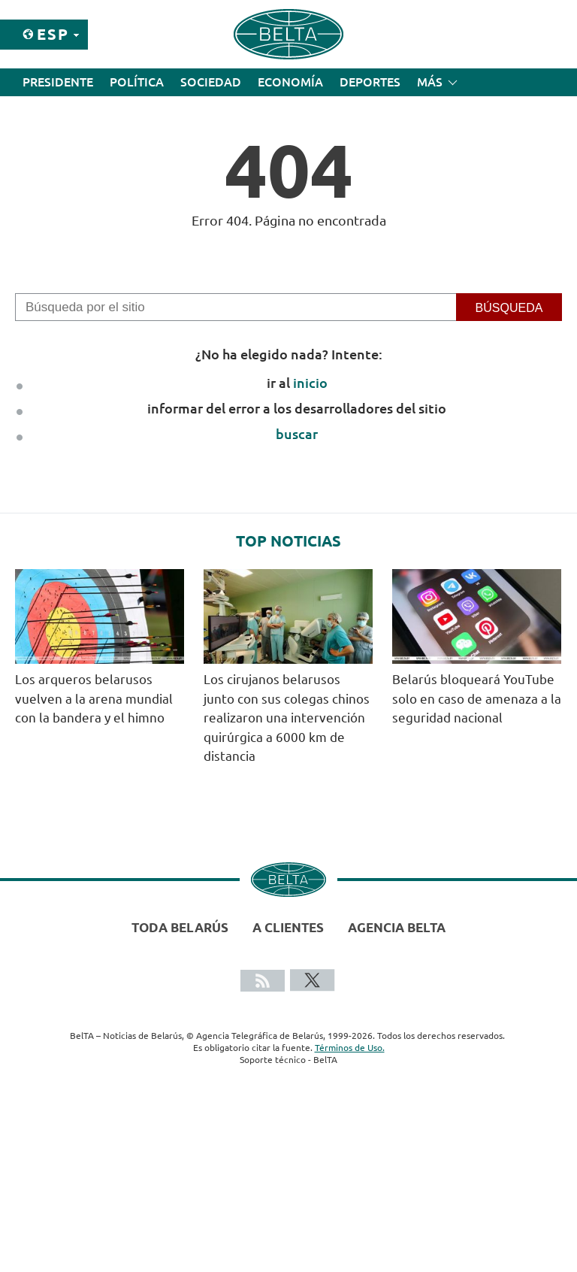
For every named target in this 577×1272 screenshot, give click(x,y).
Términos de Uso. (350, 1047)
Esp (53, 34)
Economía (290, 82)
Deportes (370, 82)
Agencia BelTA (397, 927)
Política (137, 82)
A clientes (288, 927)
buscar (297, 433)
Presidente (58, 82)
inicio (310, 382)
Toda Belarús (179, 927)
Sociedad (210, 82)
